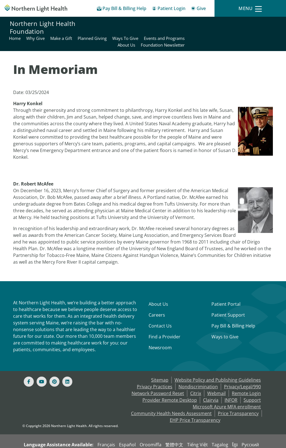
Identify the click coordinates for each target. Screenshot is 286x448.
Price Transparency (238, 400)
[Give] (198, 9)
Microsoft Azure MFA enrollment (227, 393)
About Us (158, 291)
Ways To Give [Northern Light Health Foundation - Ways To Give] (217, 24)
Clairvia (210, 387)
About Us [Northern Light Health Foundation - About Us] (218, 30)
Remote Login (246, 380)
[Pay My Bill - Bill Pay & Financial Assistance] (121, 9)
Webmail (216, 380)
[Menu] (250, 8)
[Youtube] (42, 368)
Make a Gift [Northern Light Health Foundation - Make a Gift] (152, 24)
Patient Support (228, 301)
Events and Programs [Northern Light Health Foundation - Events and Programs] (255, 24)
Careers (157, 301)
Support (252, 387)
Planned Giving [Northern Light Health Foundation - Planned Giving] (183, 24)
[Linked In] (67, 368)
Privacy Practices (154, 373)
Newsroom (160, 334)
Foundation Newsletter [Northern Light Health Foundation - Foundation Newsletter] (254, 30)
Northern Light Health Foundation (42, 27)
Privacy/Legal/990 (242, 373)
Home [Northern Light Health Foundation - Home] (106, 24)
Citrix (195, 380)
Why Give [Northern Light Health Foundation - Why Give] (127, 24)
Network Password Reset (158, 380)
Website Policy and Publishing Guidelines (218, 366)
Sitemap (159, 366)
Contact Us (160, 312)
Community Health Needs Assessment (171, 400)
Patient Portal (225, 291)
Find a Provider (164, 323)
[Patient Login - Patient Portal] (168, 9)
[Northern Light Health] (35, 8)
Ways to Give (225, 323)
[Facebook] (29, 368)
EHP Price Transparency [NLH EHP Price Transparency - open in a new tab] (195, 407)
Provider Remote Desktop (169, 387)
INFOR (231, 387)
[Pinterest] (54, 368)
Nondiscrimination (198, 373)
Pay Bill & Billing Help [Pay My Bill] (233, 312)
